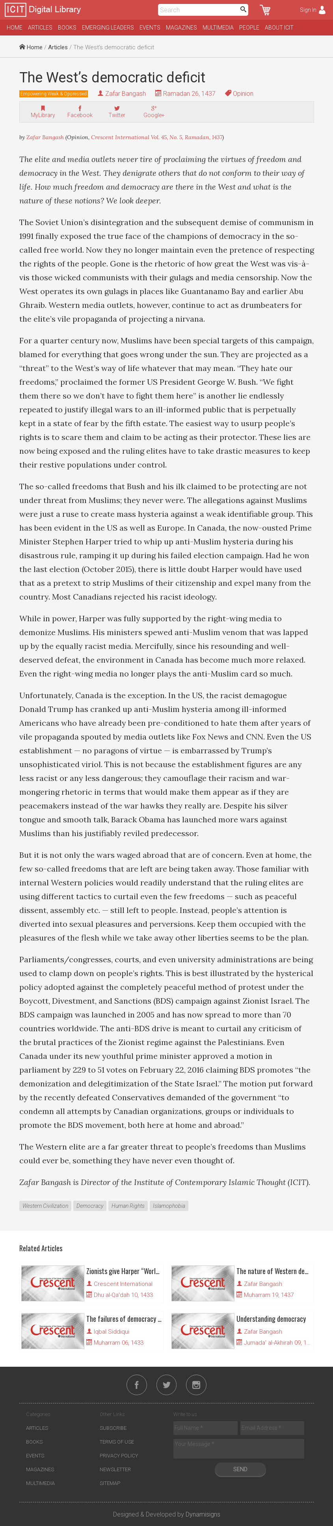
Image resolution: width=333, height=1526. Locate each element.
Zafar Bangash (125, 93)
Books (67, 27)
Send (240, 1469)
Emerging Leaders (108, 27)
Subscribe (113, 1428)
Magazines (181, 27)
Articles (40, 27)
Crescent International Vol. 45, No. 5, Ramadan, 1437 (156, 137)
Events (150, 27)
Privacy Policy (119, 1456)
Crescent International (123, 1284)
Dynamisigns (203, 1514)
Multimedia (218, 27)
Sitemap (110, 1483)
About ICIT (279, 27)
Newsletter (115, 1469)
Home (14, 27)
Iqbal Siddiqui (111, 1331)
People (249, 27)
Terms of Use (117, 1442)
